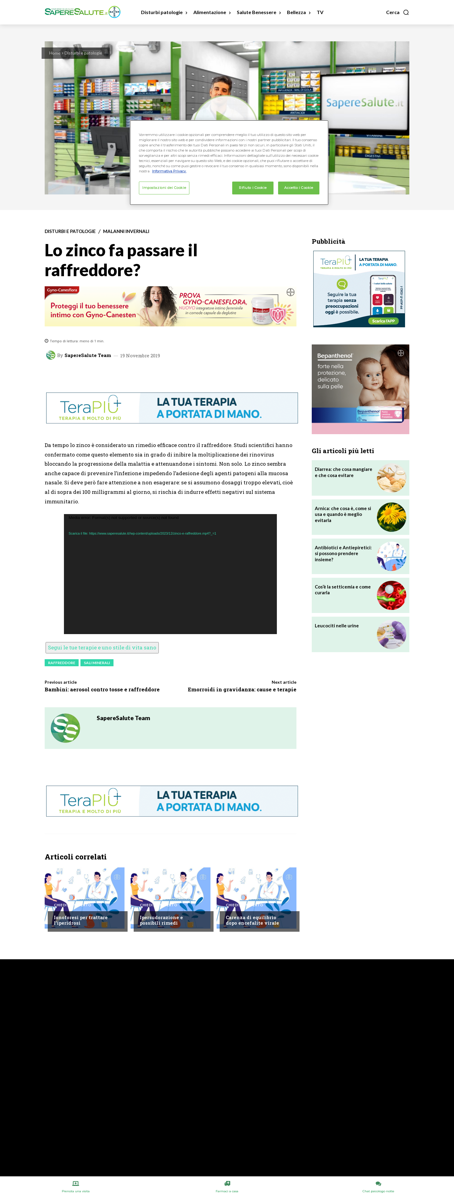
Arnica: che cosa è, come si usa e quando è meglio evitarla (343, 514)
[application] (170, 574)
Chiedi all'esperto (72, 905)
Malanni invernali (126, 231)
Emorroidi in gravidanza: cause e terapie (242, 689)
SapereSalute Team (88, 355)
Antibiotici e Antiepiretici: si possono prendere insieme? (343, 553)
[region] (229, 162)
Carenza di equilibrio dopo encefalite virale (252, 920)
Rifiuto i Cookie (252, 188)
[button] (397, 12)
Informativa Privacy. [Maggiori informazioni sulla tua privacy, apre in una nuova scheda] (169, 171)
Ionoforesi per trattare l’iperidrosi (81, 920)
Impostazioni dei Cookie (164, 188)
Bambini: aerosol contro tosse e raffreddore (102, 689)
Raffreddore (61, 662)
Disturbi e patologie (83, 52)
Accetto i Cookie (298, 188)
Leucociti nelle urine (337, 625)
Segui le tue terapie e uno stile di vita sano (102, 647)
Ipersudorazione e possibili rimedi (161, 920)
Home (55, 52)
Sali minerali (97, 662)
